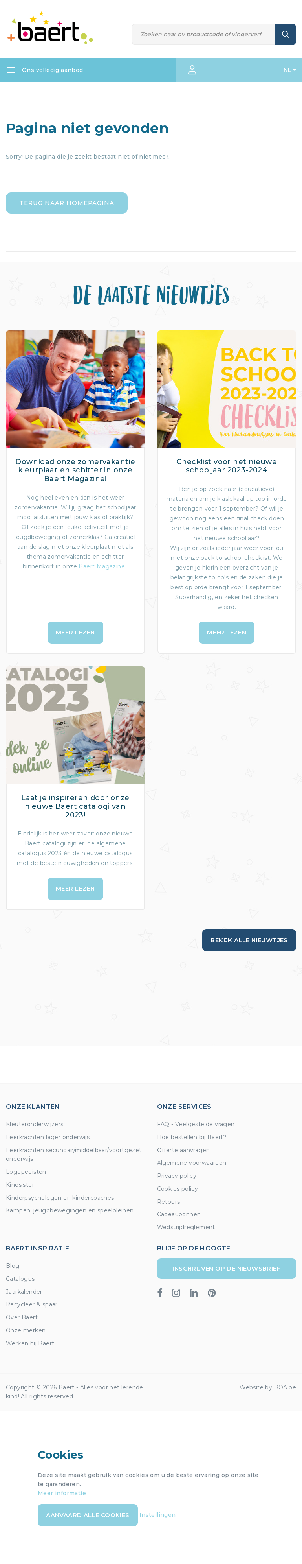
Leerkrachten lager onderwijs (48, 1137)
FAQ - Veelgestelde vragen (196, 1124)
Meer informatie (62, 1493)
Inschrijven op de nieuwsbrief (226, 1268)
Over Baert (22, 1317)
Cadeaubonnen (179, 1214)
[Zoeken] (203, 34)
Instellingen (157, 1514)
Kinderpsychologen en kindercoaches (60, 1197)
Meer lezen (75, 632)
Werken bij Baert (30, 1343)
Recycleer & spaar (32, 1304)
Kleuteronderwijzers (35, 1124)
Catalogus (20, 1278)
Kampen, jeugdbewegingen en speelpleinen (70, 1210)
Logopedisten (26, 1171)
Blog (13, 1265)
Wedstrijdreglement (186, 1227)
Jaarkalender (24, 1291)
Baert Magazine (102, 566)
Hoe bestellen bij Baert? (192, 1137)
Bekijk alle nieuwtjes (248, 940)
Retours (168, 1201)
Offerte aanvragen (183, 1150)
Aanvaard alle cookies (87, 1515)
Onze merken (26, 1330)
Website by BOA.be (268, 1387)
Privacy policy (177, 1175)
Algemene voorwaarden (192, 1162)
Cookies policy (177, 1188)
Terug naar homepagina (66, 203)
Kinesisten (21, 1184)
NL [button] (288, 70)
